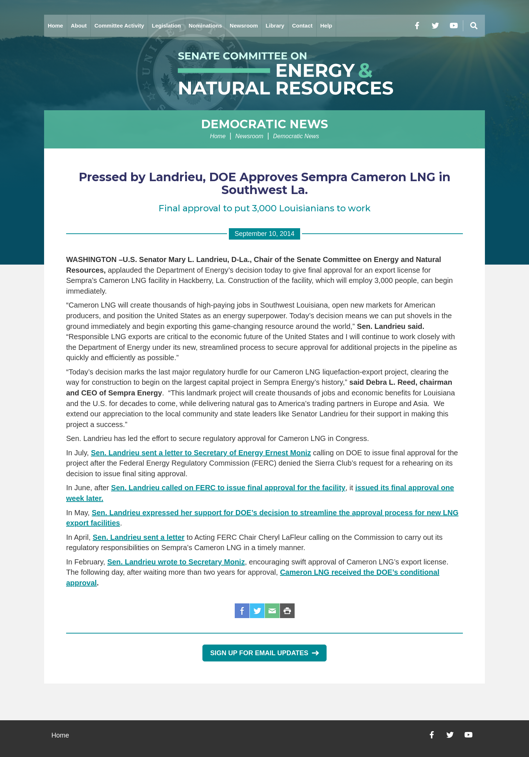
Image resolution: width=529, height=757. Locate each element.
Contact (302, 25)
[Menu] (474, 26)
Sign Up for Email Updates (264, 653)
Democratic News (264, 124)
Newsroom (244, 25)
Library (275, 25)
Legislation (166, 25)
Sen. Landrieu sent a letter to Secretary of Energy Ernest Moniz (201, 453)
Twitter (257, 610)
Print (287, 610)
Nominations (205, 25)
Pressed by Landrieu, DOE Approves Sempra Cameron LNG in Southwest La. (264, 183)
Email (272, 610)
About (79, 25)
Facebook (242, 610)
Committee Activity (119, 25)
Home (55, 25)
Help (326, 25)
